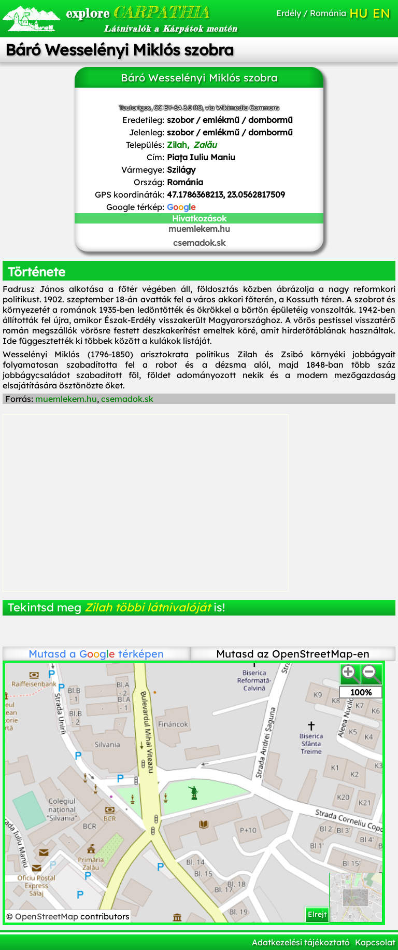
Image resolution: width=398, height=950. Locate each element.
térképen (121, 653)
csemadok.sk (199, 243)
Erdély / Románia (311, 13)
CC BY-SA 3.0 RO (178, 107)
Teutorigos (135, 107)
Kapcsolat (375, 942)
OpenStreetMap (47, 916)
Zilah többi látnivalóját (147, 607)
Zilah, (192, 144)
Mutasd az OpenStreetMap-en (292, 653)
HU (358, 13)
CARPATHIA (125, 12)
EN (381, 13)
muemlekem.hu (199, 228)
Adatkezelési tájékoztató (301, 942)
